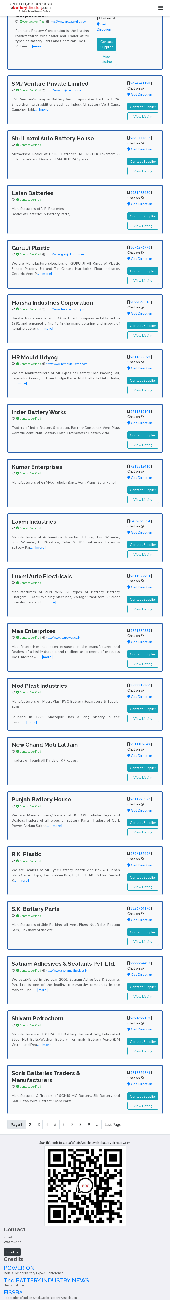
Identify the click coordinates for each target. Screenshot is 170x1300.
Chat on (107, 18)
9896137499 (140, 853)
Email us (12, 1252)
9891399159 (140, 1018)
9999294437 (140, 963)
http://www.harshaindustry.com (67, 309)
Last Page (113, 1124)
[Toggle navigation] (160, 8)
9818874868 (140, 1072)
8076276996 (140, 247)
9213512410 (140, 466)
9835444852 (140, 138)
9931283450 (140, 192)
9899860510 (140, 302)
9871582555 (140, 630)
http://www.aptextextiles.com (69, 21)
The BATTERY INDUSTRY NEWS (85, 1282)
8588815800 (140, 685)
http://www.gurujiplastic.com (65, 254)
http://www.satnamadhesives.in (67, 970)
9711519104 (140, 411)
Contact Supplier (106, 44)
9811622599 (140, 357)
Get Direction (140, 94)
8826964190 (140, 908)
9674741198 (140, 83)
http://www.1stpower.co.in (63, 637)
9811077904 (140, 576)
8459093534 (140, 521)
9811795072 (140, 799)
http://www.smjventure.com (64, 90)
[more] (37, 46)
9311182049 (140, 744)
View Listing (107, 59)
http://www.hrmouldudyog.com (66, 364)
